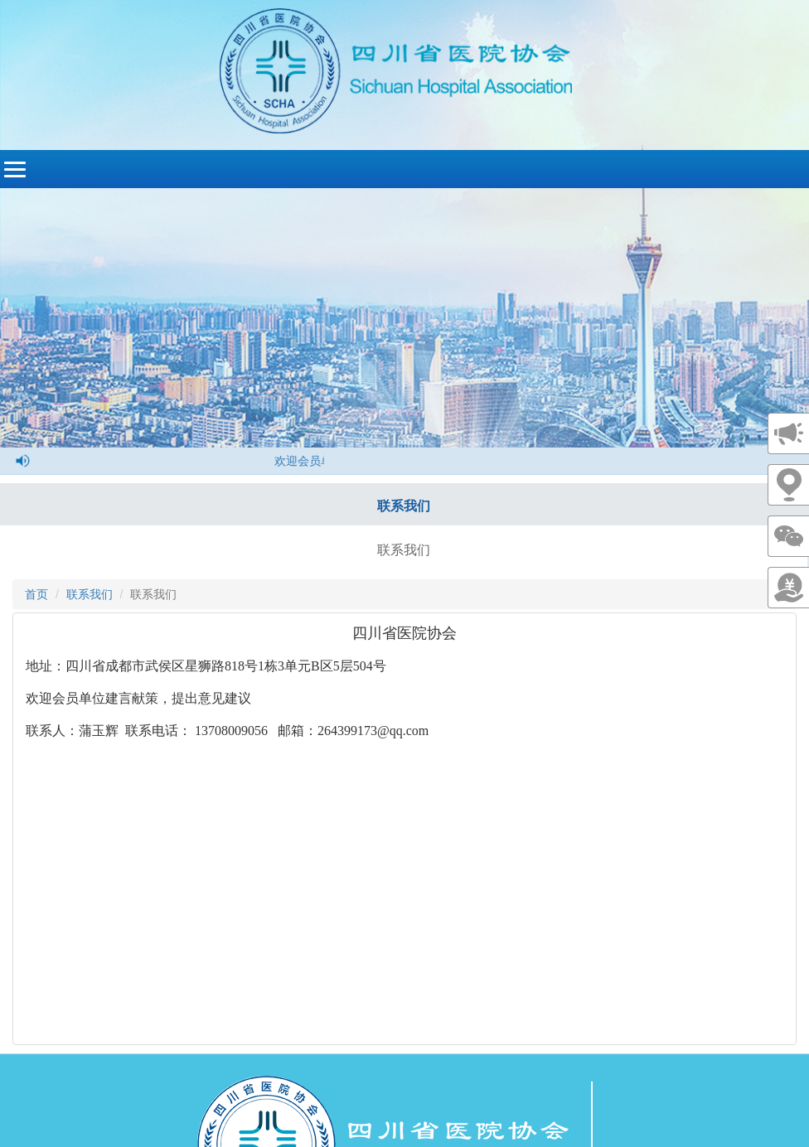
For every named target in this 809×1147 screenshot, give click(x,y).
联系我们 (403, 506)
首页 (36, 594)
